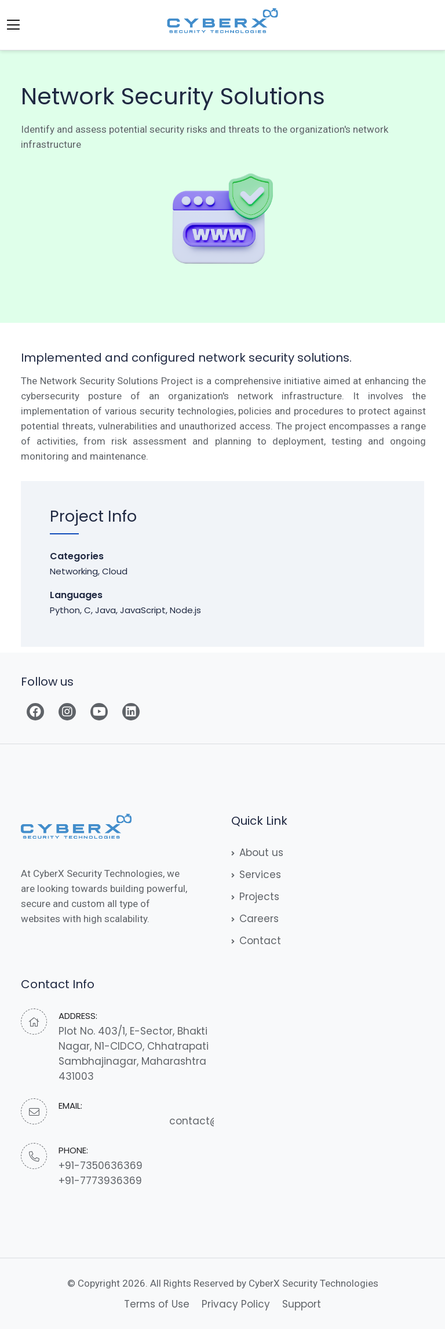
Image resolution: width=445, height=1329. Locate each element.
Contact (256, 941)
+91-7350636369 (101, 1166)
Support (301, 1304)
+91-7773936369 (100, 1181)
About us (257, 853)
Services (256, 875)
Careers (255, 919)
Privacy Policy (236, 1304)
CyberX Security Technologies (313, 1283)
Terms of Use (156, 1304)
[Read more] (35, 711)
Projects (255, 897)
